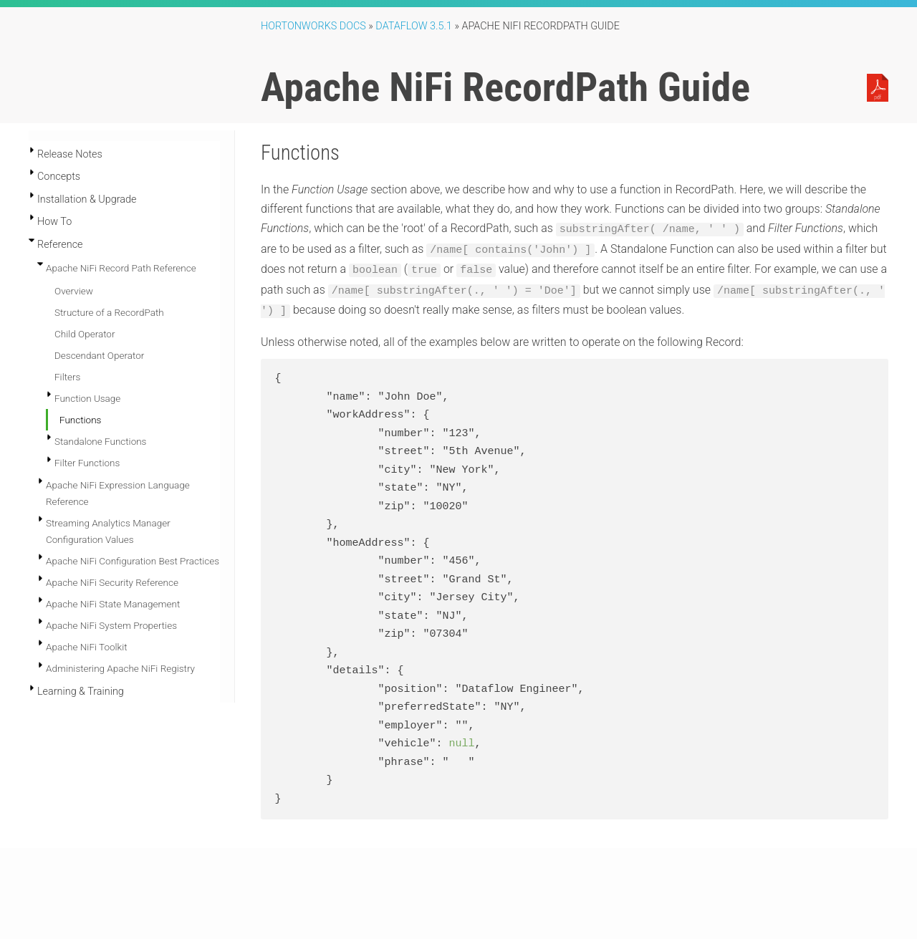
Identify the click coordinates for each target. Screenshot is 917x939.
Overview (73, 291)
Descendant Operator (99, 355)
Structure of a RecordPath (109, 312)
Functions (80, 419)
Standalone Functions (100, 441)
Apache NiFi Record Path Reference (121, 268)
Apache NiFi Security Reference (112, 582)
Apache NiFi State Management (113, 604)
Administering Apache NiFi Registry (120, 668)
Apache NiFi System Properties (111, 625)
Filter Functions (87, 462)
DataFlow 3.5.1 (413, 26)
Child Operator (84, 334)
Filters (67, 376)
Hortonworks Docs (313, 26)
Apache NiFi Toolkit (87, 647)
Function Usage (87, 398)
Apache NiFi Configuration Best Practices (132, 561)
